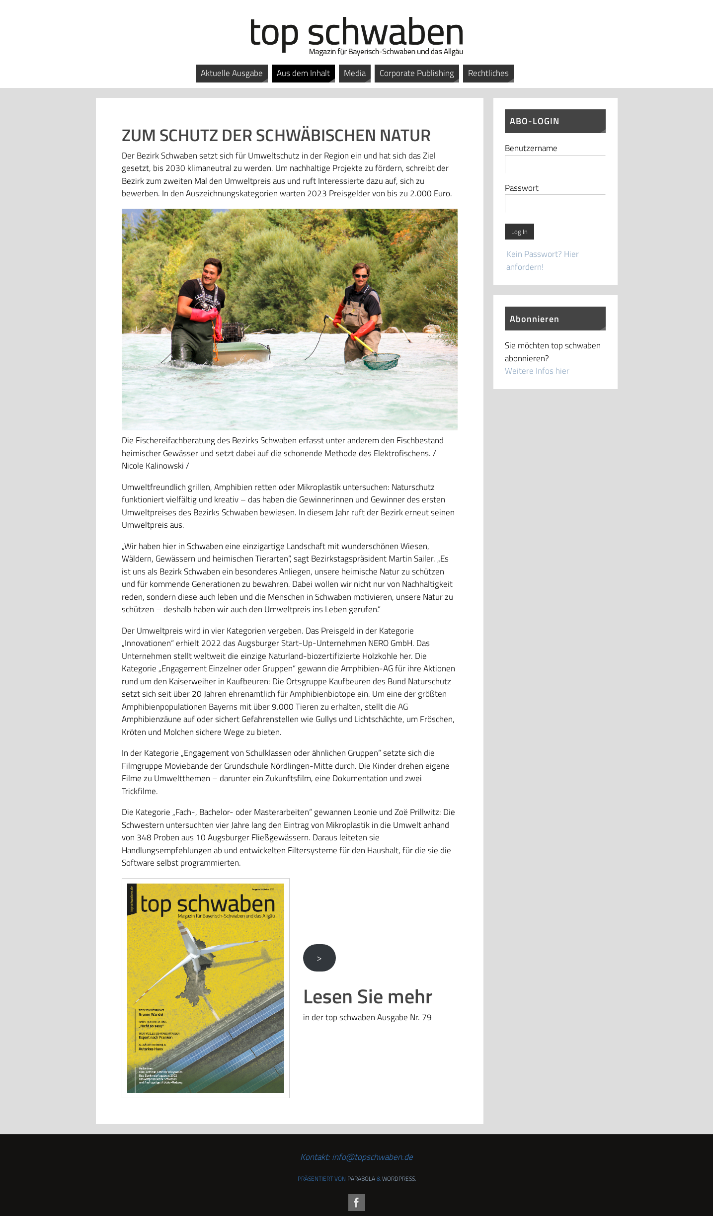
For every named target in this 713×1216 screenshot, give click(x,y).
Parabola (361, 1178)
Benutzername (531, 148)
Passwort (522, 187)
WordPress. (399, 1178)
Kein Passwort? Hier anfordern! (542, 260)
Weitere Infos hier (537, 370)
